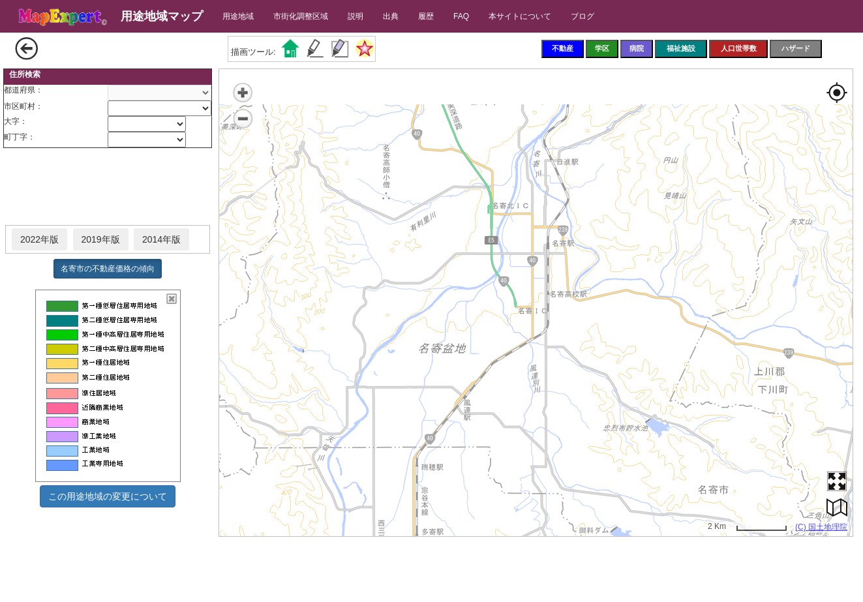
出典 (391, 16)
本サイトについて (520, 16)
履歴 (426, 16)
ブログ (582, 16)
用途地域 (238, 16)
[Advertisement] (107, 187)
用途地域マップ (162, 16)
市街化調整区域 (300, 16)
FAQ (461, 16)
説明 (355, 16)
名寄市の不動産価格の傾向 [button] (108, 268)
